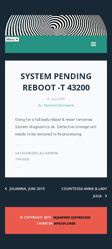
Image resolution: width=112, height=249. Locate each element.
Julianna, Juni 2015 (25, 188)
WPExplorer (64, 223)
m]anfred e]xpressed (72, 217)
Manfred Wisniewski (59, 105)
